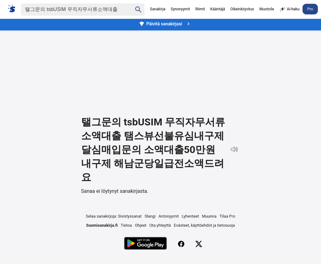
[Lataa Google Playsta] (145, 244)
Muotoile (266, 9)
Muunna (209, 216)
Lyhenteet (190, 216)
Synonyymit (180, 9)
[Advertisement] (160, 68)
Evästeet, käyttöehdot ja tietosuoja (204, 225)
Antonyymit (169, 216)
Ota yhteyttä (160, 225)
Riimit (200, 9)
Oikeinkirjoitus (242, 9)
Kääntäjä (217, 9)
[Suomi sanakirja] (13, 8)
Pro (310, 9)
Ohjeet (140, 225)
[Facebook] (181, 244)
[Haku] (71, 9)
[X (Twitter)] (198, 244)
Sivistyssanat (129, 216)
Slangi (150, 216)
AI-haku (289, 9)
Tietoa (126, 225)
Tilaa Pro (227, 216)
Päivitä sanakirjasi (165, 24)
